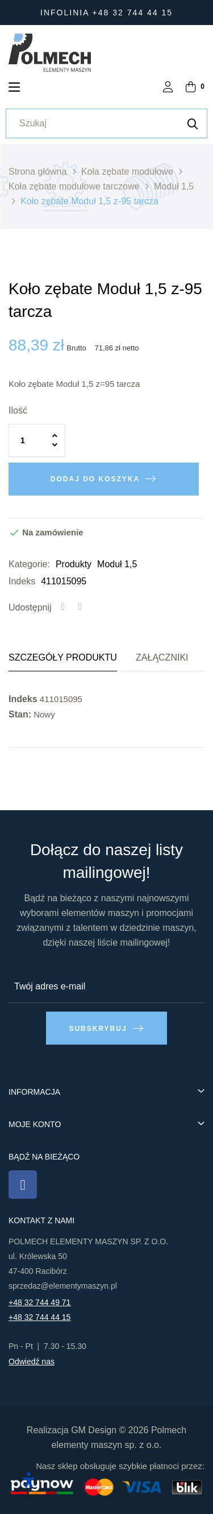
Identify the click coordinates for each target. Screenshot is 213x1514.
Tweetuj (80, 607)
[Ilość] (37, 440)
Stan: (20, 714)
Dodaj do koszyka (95, 479)
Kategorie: (29, 564)
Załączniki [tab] (162, 657)
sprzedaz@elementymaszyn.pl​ (63, 1285)
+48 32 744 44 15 (39, 1317)
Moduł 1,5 (117, 564)
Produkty (73, 564)
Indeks (22, 581)
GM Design (93, 1430)
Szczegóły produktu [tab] (63, 657)
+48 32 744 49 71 (39, 1302)
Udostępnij (63, 607)
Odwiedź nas (32, 1361)
